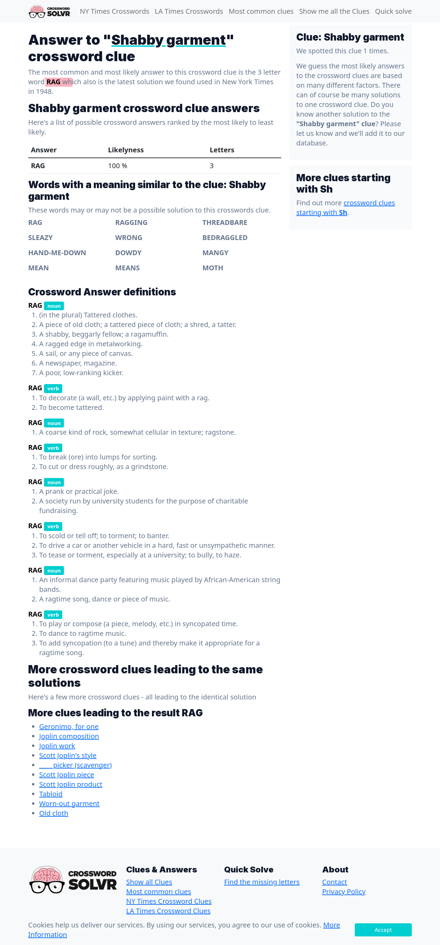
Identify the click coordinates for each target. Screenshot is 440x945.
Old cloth (53, 813)
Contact (334, 882)
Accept (383, 930)
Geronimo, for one (69, 726)
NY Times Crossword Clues (169, 901)
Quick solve (393, 11)
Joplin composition (69, 736)
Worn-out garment (69, 803)
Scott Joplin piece (66, 774)
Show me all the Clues (334, 11)
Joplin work (57, 745)
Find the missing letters (262, 882)
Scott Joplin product (70, 784)
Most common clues (261, 11)
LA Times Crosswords (189, 11)
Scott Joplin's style (68, 755)
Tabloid (51, 794)
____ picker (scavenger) (75, 765)
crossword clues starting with (345, 207)
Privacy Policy (343, 891)
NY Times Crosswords (114, 11)
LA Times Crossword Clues (168, 910)
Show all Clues (149, 882)
